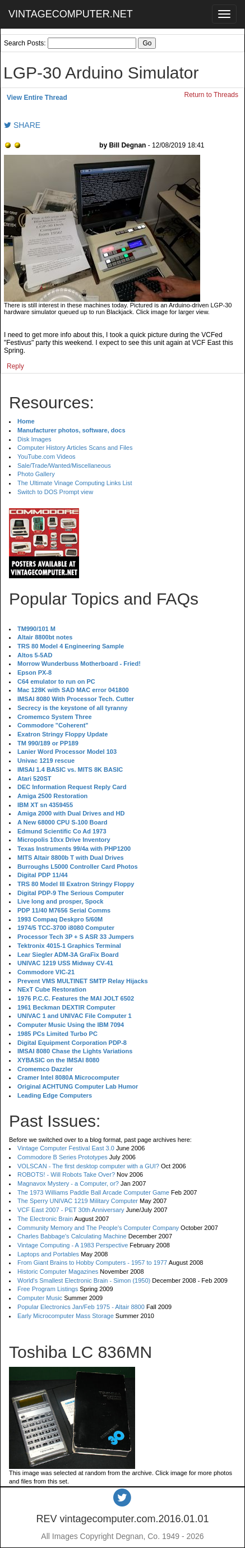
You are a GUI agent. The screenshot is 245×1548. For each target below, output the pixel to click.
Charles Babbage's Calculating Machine (72, 1236)
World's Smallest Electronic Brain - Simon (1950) (83, 1280)
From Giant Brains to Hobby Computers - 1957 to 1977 (92, 1262)
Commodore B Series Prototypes (62, 1157)
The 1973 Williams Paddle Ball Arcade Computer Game (93, 1192)
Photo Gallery (36, 474)
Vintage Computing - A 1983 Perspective (72, 1245)
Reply (15, 366)
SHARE (22, 125)
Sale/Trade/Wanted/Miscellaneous (64, 465)
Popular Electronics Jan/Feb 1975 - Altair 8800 (81, 1306)
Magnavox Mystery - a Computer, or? (68, 1183)
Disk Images (34, 439)
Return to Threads (211, 95)
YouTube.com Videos (46, 456)
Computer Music (39, 1297)
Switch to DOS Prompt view (55, 492)
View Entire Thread (37, 98)
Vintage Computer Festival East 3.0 (65, 1148)
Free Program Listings (47, 1289)
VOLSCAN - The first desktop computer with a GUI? (88, 1166)
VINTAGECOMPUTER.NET (70, 14)
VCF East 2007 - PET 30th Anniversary (70, 1209)
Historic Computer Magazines (57, 1271)
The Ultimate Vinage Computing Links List (74, 483)
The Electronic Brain (45, 1218)
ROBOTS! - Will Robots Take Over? (66, 1174)
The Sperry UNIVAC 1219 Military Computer (77, 1200)
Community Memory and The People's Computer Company (98, 1227)
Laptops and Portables (48, 1254)
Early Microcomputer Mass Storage (65, 1315)
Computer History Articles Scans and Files (74, 447)
